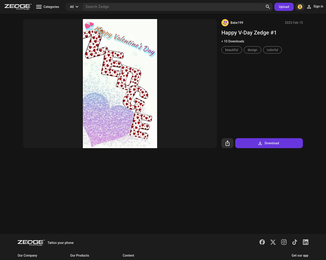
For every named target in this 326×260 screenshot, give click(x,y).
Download (268, 143)
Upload (284, 7)
